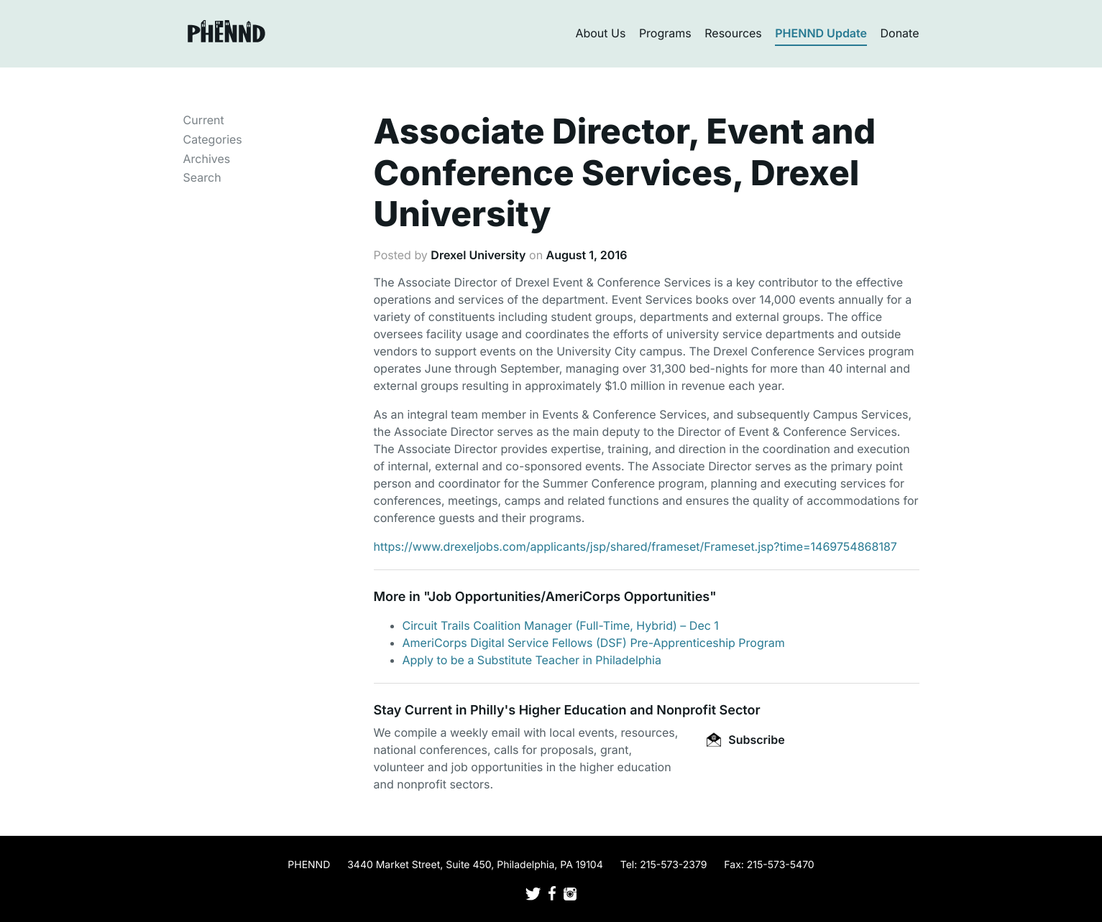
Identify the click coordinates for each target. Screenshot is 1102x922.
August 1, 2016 (587, 255)
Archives (207, 159)
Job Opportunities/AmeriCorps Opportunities (569, 597)
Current (203, 120)
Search (202, 177)
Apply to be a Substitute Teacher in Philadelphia (532, 660)
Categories (212, 139)
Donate (900, 33)
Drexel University (478, 255)
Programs (665, 33)
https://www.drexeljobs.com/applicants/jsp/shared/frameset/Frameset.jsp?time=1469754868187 (635, 546)
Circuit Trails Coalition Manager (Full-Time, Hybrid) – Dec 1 (561, 625)
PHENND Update (821, 33)
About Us (600, 33)
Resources (733, 33)
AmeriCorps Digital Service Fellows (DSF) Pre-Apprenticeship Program (594, 642)
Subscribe (745, 739)
